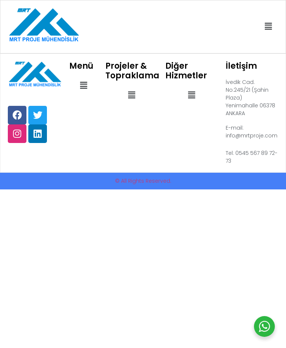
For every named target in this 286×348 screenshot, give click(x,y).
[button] (268, 27)
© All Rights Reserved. (143, 181)
